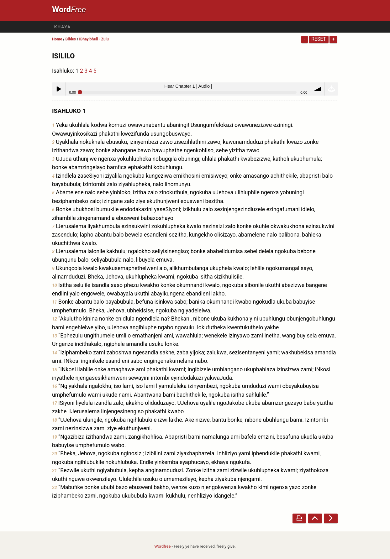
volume (317, 89)
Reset (318, 39)
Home (57, 39)
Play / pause (58, 89)
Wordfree (162, 546)
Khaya (62, 26)
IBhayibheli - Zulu (93, 39)
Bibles (71, 39)
